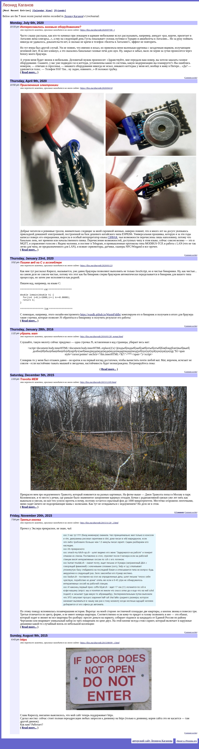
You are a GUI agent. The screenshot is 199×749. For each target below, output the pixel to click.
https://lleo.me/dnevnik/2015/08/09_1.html (100, 645)
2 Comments (179, 515)
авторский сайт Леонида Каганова (152, 743)
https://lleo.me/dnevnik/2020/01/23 (96, 266)
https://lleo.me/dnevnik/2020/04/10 (96, 88)
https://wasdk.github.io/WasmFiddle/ (100, 317)
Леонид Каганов (73, 16)
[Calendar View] (42, 10)
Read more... (29, 72)
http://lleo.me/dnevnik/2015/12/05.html (98, 384)
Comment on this (191, 78)
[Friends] (60, 10)
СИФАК (112, 237)
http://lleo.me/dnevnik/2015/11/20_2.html (99, 525)
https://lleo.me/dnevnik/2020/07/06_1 (97, 30)
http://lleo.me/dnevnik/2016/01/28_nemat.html (101, 339)
